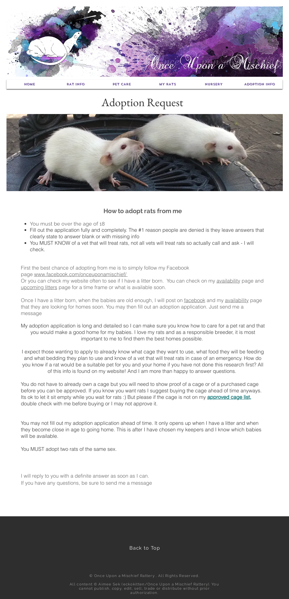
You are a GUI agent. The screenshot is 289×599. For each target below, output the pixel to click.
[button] (76, 84)
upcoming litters (39, 287)
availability (228, 280)
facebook (194, 300)
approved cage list (228, 397)
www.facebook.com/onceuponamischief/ (81, 274)
